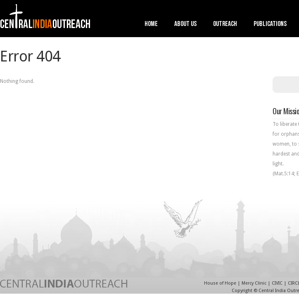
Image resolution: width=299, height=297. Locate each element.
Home (151, 24)
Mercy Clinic (254, 283)
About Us (185, 24)
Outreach (225, 24)
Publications (270, 24)
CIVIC (277, 283)
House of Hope (220, 283)
